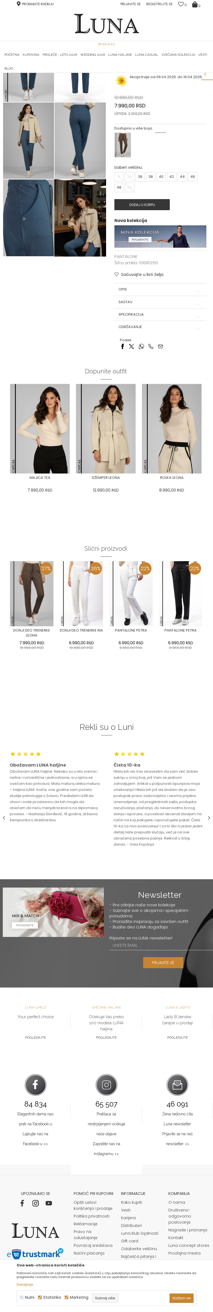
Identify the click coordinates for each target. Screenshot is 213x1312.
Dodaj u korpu (142, 275)
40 (161, 247)
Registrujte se (159, 4)
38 (150, 247)
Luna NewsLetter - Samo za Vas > (110, 73)
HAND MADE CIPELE (37, 73)
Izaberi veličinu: (128, 238)
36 (140, 247)
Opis (160, 361)
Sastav (160, 373)
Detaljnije (25, 1284)
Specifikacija (160, 386)
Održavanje (160, 398)
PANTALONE (66, 80)
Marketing (79, 1297)
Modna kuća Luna (18, 80)
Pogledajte (35, 1109)
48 (119, 258)
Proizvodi (45, 80)
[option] (37, 73)
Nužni (29, 1297)
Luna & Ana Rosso (176, 73)
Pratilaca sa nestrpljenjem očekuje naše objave (106, 1195)
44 (181, 247)
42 (171, 247)
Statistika (52, 1297)
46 (192, 247)
